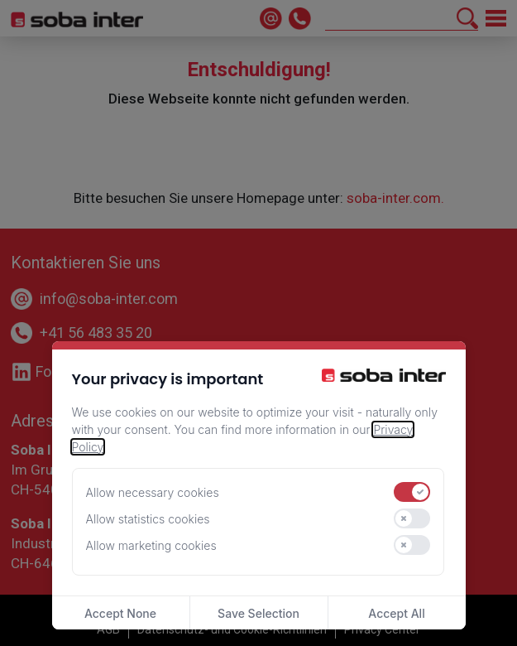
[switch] (412, 492)
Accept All (396, 613)
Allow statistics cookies (148, 519)
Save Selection (258, 613)
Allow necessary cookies (152, 492)
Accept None (120, 613)
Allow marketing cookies (151, 545)
